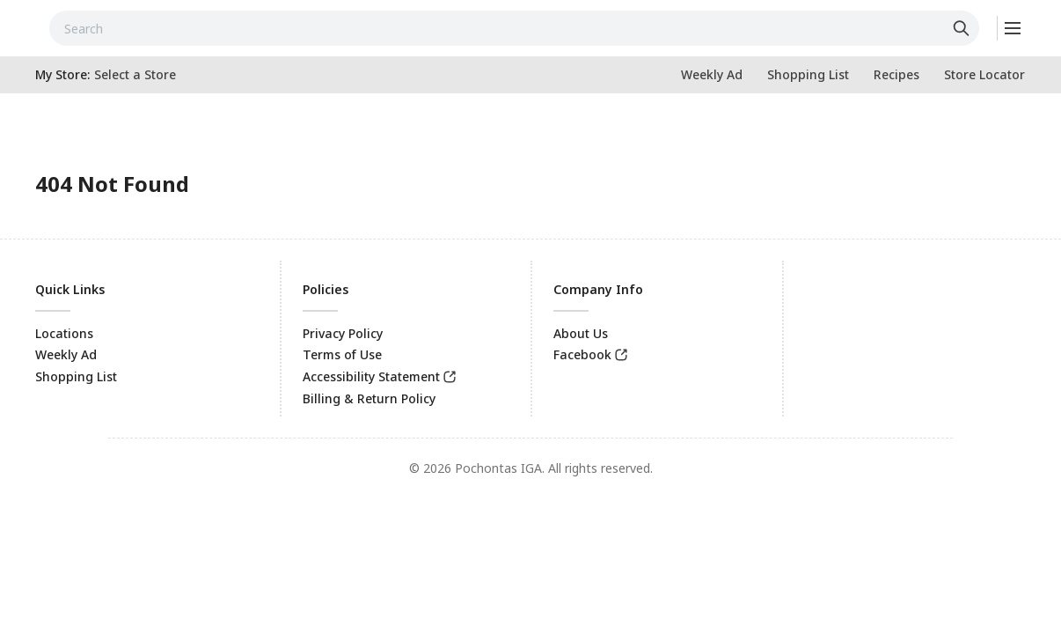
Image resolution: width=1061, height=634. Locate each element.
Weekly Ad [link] (66, 354)
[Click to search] (963, 28)
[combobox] (514, 28)
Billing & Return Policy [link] (369, 398)
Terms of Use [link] (342, 354)
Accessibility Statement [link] (371, 376)
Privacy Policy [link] (343, 333)
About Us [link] (580, 333)
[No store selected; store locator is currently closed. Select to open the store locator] (135, 75)
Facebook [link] (582, 354)
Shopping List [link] (76, 376)
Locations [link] (64, 333)
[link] (711, 75)
